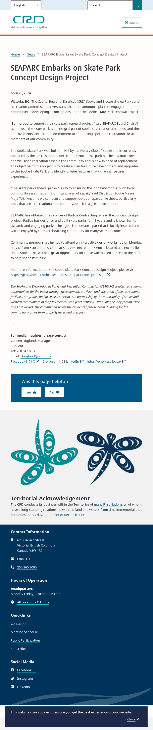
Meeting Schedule (24, 632)
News (31, 54)
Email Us (23, 559)
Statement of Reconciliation (64, 515)
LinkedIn (74, 361)
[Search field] (110, 5)
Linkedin (25, 687)
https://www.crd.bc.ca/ (106, 361)
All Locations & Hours (33, 602)
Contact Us (19, 623)
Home (15, 54)
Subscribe (18, 649)
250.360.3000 (27, 567)
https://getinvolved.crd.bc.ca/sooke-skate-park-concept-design (60, 275)
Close (131, 719)
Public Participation (25, 640)
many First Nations (108, 504)
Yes (28, 392)
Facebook (20, 361)
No (52, 392)
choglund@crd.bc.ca (36, 356)
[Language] (26, 5)
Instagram (53, 361)
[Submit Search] (137, 5)
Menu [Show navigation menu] (134, 22)
